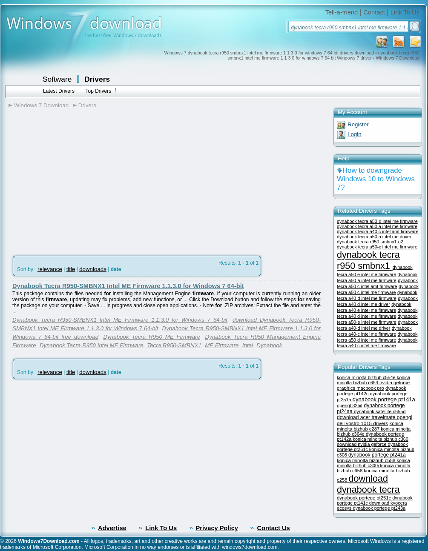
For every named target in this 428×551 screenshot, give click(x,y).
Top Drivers (98, 91)
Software (57, 79)
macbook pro (370, 388)
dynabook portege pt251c (364, 497)
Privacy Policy (217, 528)
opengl (404, 417)
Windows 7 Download (41, 105)
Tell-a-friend (341, 12)
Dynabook (269, 345)
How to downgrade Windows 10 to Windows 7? (376, 178)
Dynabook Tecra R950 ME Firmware (152, 337)
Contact (374, 12)
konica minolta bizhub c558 (367, 460)
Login (355, 134)
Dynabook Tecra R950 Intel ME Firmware (92, 345)
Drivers (97, 79)
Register (358, 124)
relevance (49, 269)
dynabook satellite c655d (379, 411)
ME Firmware (221, 345)
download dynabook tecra (368, 484)
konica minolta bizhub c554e (367, 377)
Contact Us (273, 528)
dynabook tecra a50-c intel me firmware (377, 246)
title (70, 269)
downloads (92, 269)
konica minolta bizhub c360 (380, 439)
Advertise (112, 528)
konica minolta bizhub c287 (370, 426)
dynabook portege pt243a (379, 508)
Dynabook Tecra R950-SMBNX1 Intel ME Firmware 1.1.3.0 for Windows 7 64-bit (128, 286)
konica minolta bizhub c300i (373, 463)
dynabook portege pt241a (377, 455)
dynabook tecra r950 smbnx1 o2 (370, 241)
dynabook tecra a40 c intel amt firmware (377, 231)
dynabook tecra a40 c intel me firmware (377, 342)
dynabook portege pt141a (384, 399)
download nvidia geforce (362, 444)
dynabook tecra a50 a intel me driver (374, 236)
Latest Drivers (59, 91)
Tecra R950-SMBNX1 (174, 345)
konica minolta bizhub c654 (373, 380)
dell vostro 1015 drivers (362, 423)
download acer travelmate (367, 417)
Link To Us (405, 12)
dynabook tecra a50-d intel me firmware (377, 221)
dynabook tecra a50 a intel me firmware (377, 226)
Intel (247, 345)
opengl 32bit (349, 405)
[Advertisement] (80, 179)
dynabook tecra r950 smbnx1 (368, 260)
